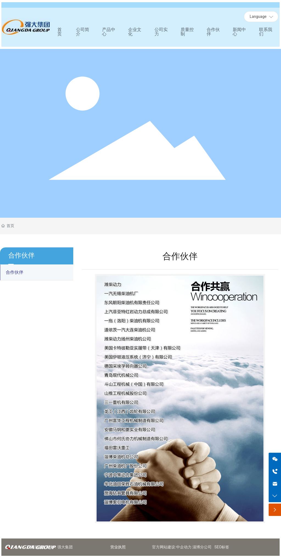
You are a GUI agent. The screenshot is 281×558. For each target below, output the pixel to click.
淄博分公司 (202, 547)
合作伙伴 (14, 272)
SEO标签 (221, 547)
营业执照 (118, 547)
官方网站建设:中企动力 (171, 547)
